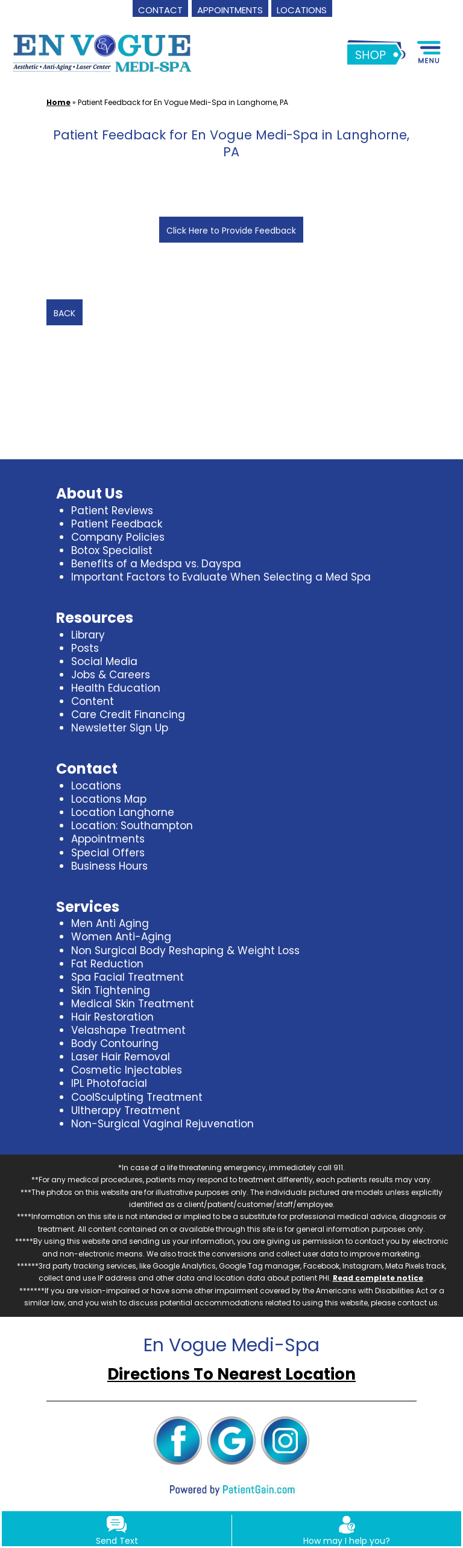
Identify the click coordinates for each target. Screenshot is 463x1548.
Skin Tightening (110, 990)
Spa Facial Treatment (127, 977)
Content (92, 701)
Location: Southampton (132, 825)
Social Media (104, 661)
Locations (96, 786)
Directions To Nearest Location (231, 1374)
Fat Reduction (107, 964)
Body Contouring (115, 1043)
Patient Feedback (116, 524)
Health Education (115, 688)
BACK (64, 313)
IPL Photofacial (109, 1083)
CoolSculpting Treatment (137, 1097)
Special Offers (108, 853)
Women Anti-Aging (121, 936)
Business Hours (109, 866)
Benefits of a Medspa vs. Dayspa (156, 563)
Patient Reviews (112, 510)
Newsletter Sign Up (119, 728)
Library (88, 635)
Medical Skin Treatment (132, 1003)
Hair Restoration (112, 1017)
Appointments (108, 839)
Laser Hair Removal (120, 1057)
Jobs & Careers (110, 674)
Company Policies (118, 537)
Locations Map (108, 799)
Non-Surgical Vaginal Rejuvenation (162, 1123)
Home (58, 102)
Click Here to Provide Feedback (231, 231)
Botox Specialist (112, 550)
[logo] (101, 52)
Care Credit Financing (128, 714)
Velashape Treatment (128, 1030)
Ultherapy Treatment (125, 1110)
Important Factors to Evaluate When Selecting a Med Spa (221, 577)
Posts (85, 648)
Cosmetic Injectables (126, 1070)
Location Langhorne (122, 812)
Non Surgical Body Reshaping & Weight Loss (185, 950)
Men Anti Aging (110, 923)
